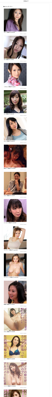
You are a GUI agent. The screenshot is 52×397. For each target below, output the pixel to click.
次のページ (26, 291)
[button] (32, 318)
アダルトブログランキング (23, 313)
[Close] (5, 396)
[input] (26, 318)
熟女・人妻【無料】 (22, 308)
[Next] (3, 395)
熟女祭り (20, 309)
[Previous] (1, 395)
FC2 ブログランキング (22, 315)
